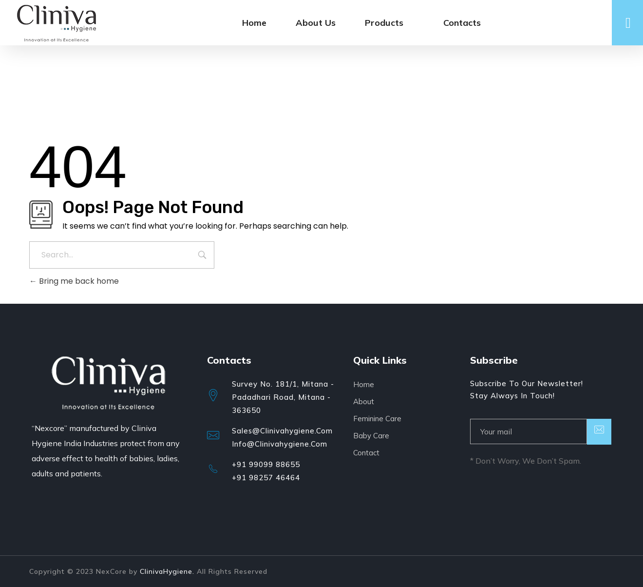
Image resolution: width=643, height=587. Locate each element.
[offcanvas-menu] (628, 22)
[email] (528, 431)
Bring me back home (74, 281)
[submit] (599, 432)
